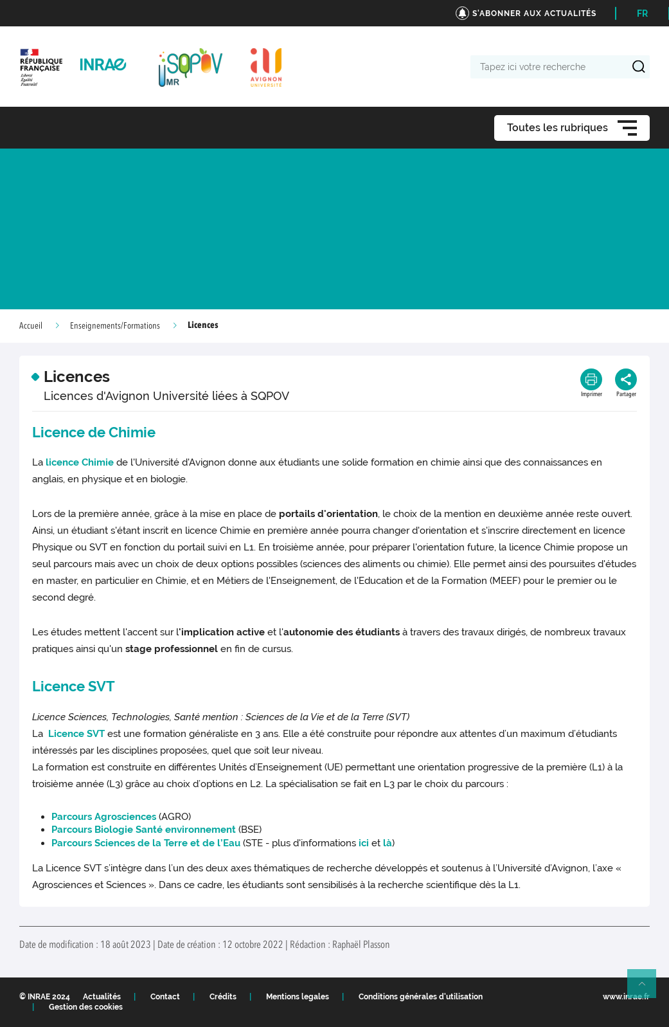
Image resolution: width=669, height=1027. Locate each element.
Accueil (30, 326)
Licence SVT (75, 734)
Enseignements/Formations (115, 326)
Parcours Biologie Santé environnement (143, 829)
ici (364, 843)
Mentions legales (297, 996)
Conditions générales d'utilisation (421, 996)
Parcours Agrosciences (103, 817)
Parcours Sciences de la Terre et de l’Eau (145, 843)
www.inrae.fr (626, 996)
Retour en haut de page (647, 989)
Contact (165, 996)
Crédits (223, 996)
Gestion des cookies (86, 1007)
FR (642, 13)
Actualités (102, 996)
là (387, 843)
